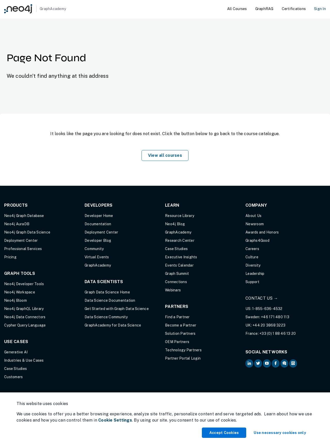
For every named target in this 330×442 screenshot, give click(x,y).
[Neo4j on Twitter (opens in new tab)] (258, 363)
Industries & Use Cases (24, 360)
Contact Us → (261, 298)
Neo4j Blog (175, 224)
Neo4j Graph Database (24, 216)
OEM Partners (177, 342)
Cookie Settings (115, 420)
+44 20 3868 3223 (268, 325)
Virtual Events (97, 257)
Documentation (98, 224)
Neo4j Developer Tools (24, 284)
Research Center (179, 240)
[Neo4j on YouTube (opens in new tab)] (267, 363)
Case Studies (15, 369)
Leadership (255, 274)
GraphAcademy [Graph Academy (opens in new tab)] (98, 265)
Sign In (320, 9)
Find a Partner (177, 317)
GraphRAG (264, 9)
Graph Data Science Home (107, 292)
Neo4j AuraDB (16, 224)
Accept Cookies (224, 433)
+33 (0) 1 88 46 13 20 (277, 333)
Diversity (252, 265)
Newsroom (254, 224)
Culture (251, 257)
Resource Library (179, 216)
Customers (13, 377)
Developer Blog (98, 240)
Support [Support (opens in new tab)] (252, 282)
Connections (176, 282)
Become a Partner (180, 325)
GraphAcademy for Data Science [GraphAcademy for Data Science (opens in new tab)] (113, 325)
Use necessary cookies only (280, 433)
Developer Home (99, 216)
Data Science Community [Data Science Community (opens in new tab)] (106, 317)
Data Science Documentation (110, 300)
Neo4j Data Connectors (24, 317)
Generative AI (16, 352)
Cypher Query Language (25, 325)
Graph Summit (177, 274)
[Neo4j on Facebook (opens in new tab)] (275, 363)
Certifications (294, 9)
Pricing (10, 257)
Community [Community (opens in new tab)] (94, 249)
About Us (253, 216)
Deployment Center (21, 240)
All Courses (237, 9)
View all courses (165, 155)
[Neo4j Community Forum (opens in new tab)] (284, 363)
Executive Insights (181, 257)
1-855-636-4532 (267, 309)
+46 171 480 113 (275, 317)
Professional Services (23, 249)
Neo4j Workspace (19, 292)
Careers (252, 249)
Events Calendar (179, 265)
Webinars (173, 290)
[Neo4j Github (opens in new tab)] (293, 363)
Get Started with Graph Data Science (117, 309)
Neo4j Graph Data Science (27, 232)
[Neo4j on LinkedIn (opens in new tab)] (249, 363)
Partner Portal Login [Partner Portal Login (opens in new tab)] (183, 358)
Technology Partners (183, 350)
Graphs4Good (257, 240)
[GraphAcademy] (35, 8)
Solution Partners (180, 333)
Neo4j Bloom (15, 300)
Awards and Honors (262, 232)
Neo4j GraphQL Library (24, 309)
